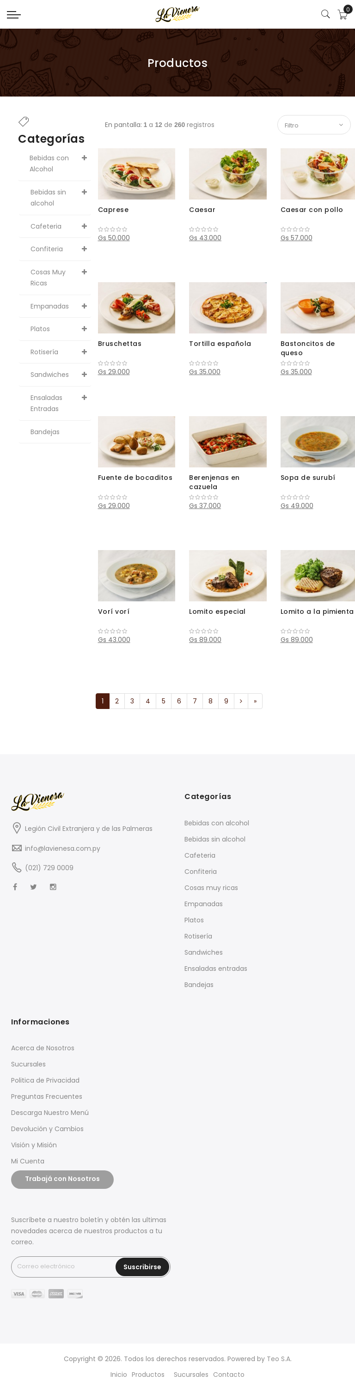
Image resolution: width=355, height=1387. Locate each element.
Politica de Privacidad (45, 1080)
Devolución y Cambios (47, 1128)
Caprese (113, 209)
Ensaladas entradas (215, 968)
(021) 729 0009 (49, 867)
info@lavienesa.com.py (62, 848)
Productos (148, 1374)
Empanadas (203, 904)
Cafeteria (199, 855)
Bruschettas (120, 343)
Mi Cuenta (27, 1161)
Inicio (118, 1374)
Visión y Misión (34, 1145)
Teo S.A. (279, 1358)
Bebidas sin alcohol (214, 839)
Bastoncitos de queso (308, 348)
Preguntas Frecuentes (46, 1096)
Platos (194, 920)
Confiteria (200, 871)
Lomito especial (217, 611)
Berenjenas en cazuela (214, 482)
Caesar (202, 209)
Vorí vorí (114, 611)
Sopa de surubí (308, 477)
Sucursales (28, 1064)
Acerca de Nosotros (42, 1048)
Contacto (229, 1374)
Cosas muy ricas (211, 887)
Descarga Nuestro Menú (50, 1112)
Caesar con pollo (312, 209)
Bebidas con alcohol (216, 823)
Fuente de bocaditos (135, 477)
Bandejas (199, 984)
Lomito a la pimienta (317, 611)
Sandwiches (203, 952)
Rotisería (198, 936)
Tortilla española (220, 343)
